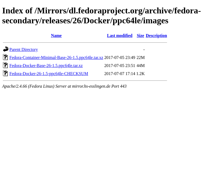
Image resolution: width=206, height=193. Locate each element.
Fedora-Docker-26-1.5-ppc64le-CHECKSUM (48, 73)
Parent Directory (23, 49)
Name (56, 35)
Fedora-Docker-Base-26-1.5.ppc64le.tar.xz (46, 65)
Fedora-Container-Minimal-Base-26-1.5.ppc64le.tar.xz (56, 57)
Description (156, 35)
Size (140, 35)
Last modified (120, 35)
